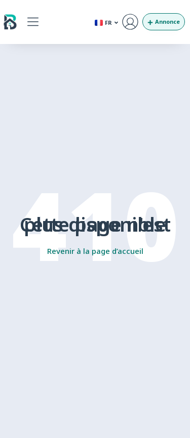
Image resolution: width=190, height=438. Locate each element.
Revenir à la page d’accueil (95, 251)
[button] (32, 22)
